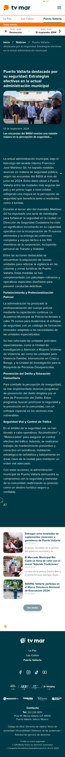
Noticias (21, 42)
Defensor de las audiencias (46, 730)
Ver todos (32, 608)
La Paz (7, 19)
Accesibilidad (23, 730)
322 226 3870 (34, 712)
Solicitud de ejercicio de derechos (32, 734)
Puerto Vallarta (52, 19)
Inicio (6, 42)
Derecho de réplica (36, 726)
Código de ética (16, 726)
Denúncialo (15, 32)
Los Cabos (27, 19)
